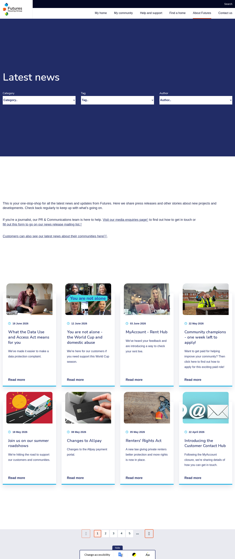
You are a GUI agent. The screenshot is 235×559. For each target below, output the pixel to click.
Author (163, 93)
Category (8, 93)
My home (101, 13)
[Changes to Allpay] (88, 438)
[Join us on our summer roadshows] (29, 438)
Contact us (225, 13)
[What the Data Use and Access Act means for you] (29, 334)
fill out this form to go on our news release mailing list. (41, 224)
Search (227, 4)
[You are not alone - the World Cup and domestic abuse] (88, 334)
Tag (83, 93)
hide (117, 547)
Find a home (177, 13)
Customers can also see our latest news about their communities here (53, 236)
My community (123, 13)
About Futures (202, 13)
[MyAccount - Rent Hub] (147, 334)
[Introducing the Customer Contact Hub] (205, 438)
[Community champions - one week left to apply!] (205, 334)
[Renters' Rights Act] (147, 438)
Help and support (151, 13)
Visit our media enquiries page (125, 220)
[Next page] (149, 533)
